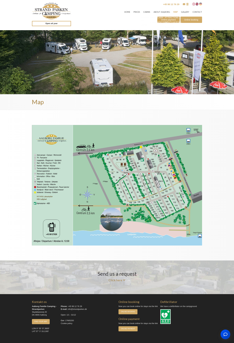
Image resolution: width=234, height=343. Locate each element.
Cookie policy (66, 323)
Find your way (40, 321)
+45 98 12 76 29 (171, 4)
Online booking (191, 20)
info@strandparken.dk (77, 309)
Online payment (168, 20)
